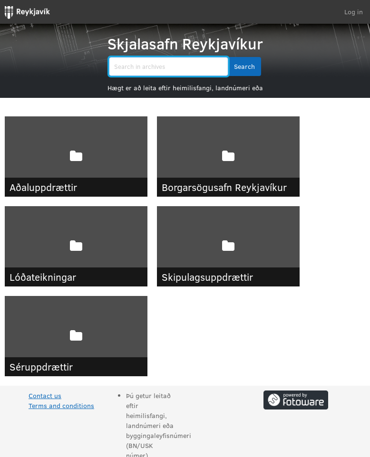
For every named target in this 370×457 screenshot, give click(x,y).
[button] (244, 66)
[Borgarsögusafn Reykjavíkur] (228, 156)
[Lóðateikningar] (76, 246)
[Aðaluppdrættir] (76, 156)
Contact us (45, 395)
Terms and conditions (61, 405)
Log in (353, 11)
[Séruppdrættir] (76, 336)
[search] (168, 66)
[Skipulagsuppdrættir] (228, 246)
